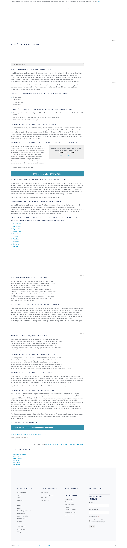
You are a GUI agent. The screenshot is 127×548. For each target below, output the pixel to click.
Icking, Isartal (17, 457)
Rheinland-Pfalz (21, 518)
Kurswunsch (93, 508)
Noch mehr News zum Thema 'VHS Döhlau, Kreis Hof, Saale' (64, 444)
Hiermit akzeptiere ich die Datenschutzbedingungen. (98, 520)
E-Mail (92, 501)
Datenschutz (94, 515)
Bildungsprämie (69, 503)
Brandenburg (20, 499)
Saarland (19, 520)
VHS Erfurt (44, 497)
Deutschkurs (17, 223)
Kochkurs (16, 246)
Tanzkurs (16, 238)
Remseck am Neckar (19, 453)
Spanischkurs (17, 228)
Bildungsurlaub (69, 501)
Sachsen (19, 523)
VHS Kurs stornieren (70, 514)
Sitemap (50, 545)
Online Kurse (80, 8)
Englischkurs (17, 225)
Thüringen (19, 531)
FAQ (87, 8)
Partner (67, 506)
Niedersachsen (21, 512)
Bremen (19, 502)
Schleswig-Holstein (22, 528)
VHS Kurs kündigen (70, 511)
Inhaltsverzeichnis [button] (18, 65)
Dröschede (16, 462)
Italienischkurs (17, 230)
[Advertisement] (63, 27)
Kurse (63, 8)
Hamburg (19, 504)
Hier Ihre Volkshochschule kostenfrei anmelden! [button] (32, 427)
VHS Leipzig (44, 491)
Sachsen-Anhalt (21, 526)
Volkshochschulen (54, 8)
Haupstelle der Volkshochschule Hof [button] (22, 168)
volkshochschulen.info (23, 545)
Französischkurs (18, 233)
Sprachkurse (71, 8)
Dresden (16, 455)
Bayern (19, 494)
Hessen (19, 507)
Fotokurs (16, 240)
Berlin (18, 497)
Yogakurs (16, 235)
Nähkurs (16, 243)
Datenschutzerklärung (66, 152)
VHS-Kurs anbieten (70, 509)
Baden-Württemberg (22, 491)
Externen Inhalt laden (66, 156)
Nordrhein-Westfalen (22, 515)
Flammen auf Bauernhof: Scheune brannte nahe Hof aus (28, 433)
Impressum (34, 545)
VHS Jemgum (45, 499)
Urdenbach (16, 464)
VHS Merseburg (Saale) (47, 494)
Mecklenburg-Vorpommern (24, 510)
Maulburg (16, 459)
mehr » (99, 1)
